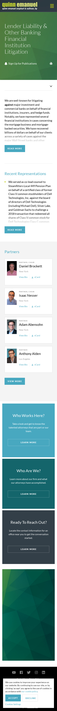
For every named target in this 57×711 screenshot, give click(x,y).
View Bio (23, 277)
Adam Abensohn (31, 324)
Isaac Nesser (28, 295)
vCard (36, 277)
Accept (13, 698)
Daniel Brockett (30, 266)
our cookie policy (29, 691)
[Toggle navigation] (52, 6)
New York (23, 271)
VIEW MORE (15, 381)
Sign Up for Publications (21, 63)
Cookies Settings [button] (13, 704)
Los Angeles (24, 359)
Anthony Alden (30, 354)
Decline (31, 698)
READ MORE (15, 148)
